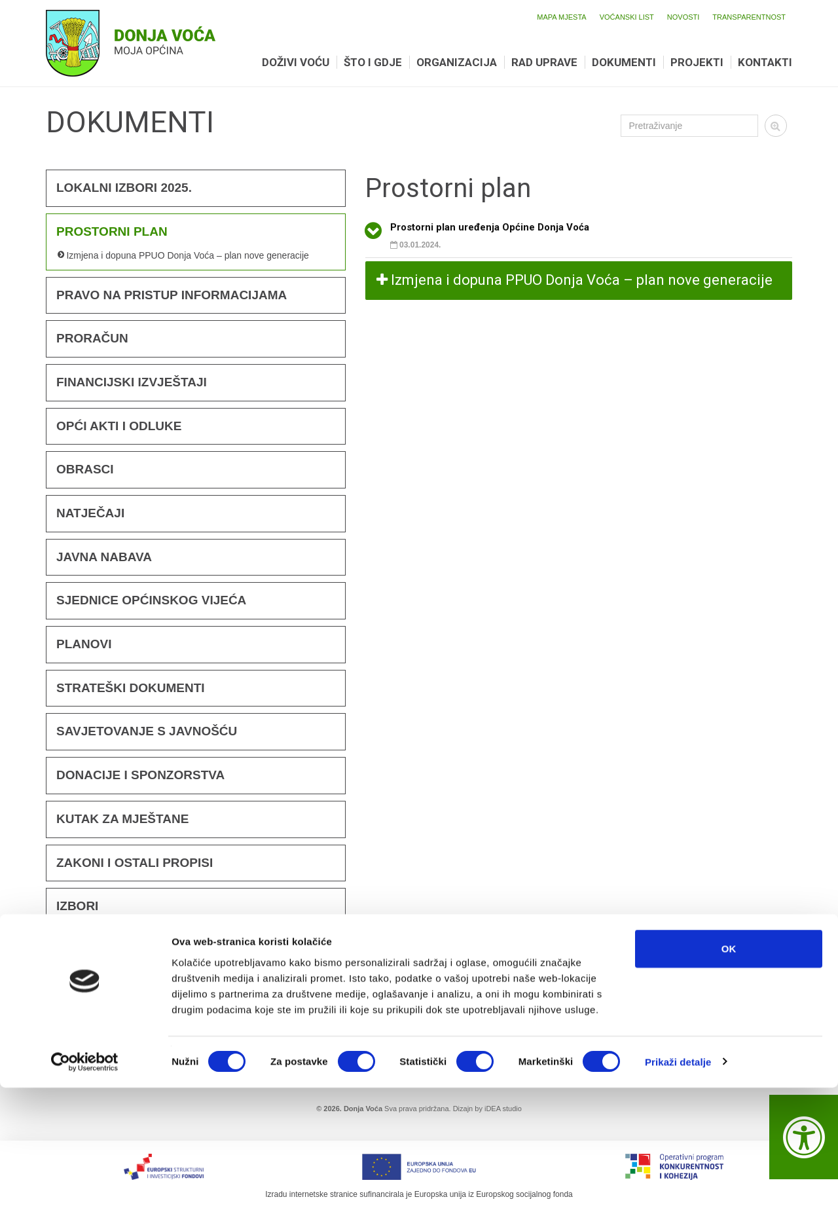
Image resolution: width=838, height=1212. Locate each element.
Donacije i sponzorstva (140, 775)
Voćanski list (627, 17)
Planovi (83, 644)
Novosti (683, 17)
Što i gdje (373, 62)
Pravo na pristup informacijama (171, 295)
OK (729, 1072)
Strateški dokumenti (130, 688)
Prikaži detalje (678, 1186)
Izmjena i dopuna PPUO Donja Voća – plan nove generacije (187, 255)
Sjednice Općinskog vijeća (151, 600)
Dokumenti (624, 62)
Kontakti (765, 62)
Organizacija (456, 62)
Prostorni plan (112, 231)
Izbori (77, 906)
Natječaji (90, 513)
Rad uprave (544, 62)
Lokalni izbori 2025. (124, 187)
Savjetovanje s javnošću (146, 731)
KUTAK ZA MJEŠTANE (122, 819)
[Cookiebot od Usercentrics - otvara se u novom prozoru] (84, 1186)
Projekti (696, 62)
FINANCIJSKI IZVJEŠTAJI (131, 382)
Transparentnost (749, 17)
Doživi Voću (295, 62)
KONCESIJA (92, 1037)
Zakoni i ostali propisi (134, 863)
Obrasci (85, 469)
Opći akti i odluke (118, 426)
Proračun (92, 338)
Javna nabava (104, 557)
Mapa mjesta (561, 17)
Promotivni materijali (134, 994)
